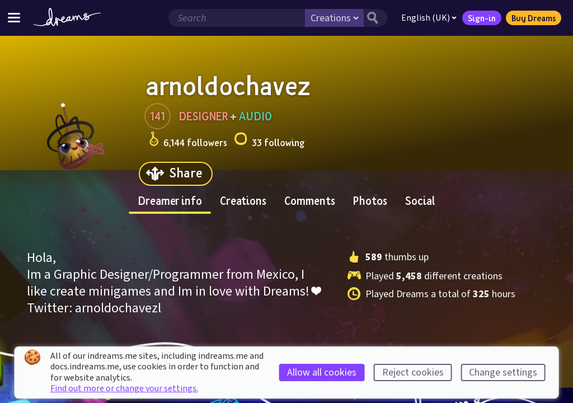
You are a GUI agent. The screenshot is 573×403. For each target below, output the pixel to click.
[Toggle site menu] (14, 17)
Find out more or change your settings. (124, 388)
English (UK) (429, 18)
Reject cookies (413, 372)
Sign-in (482, 18)
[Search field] (236, 18)
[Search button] (375, 18)
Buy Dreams (533, 18)
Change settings (503, 372)
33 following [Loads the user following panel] (269, 141)
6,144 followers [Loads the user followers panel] (188, 141)
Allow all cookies (321, 372)
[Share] (176, 174)
